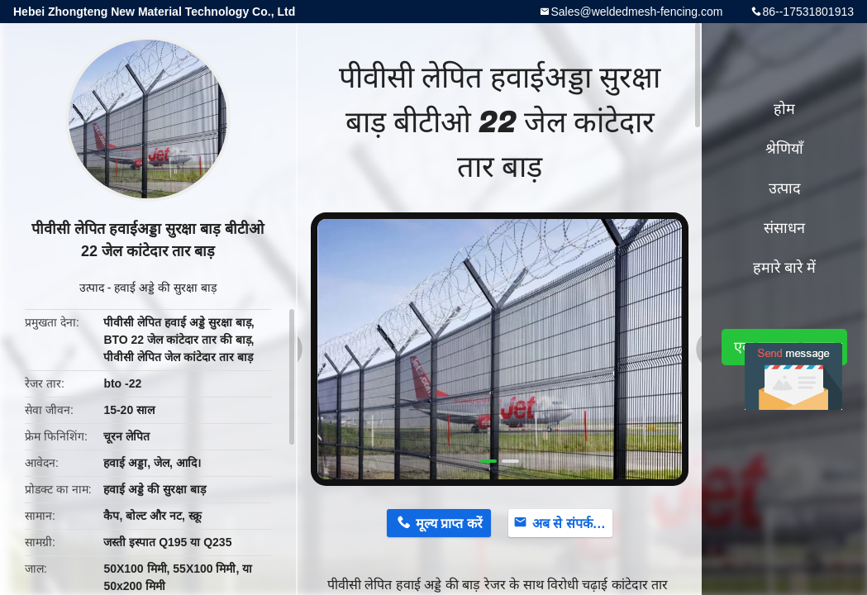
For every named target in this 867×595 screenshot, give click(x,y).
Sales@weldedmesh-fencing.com (636, 11)
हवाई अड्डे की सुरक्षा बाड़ (165, 287)
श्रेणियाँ (784, 148)
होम (784, 109)
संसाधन (784, 228)
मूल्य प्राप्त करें (449, 523)
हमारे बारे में (784, 267)
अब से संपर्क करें (572, 523)
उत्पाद (91, 287)
